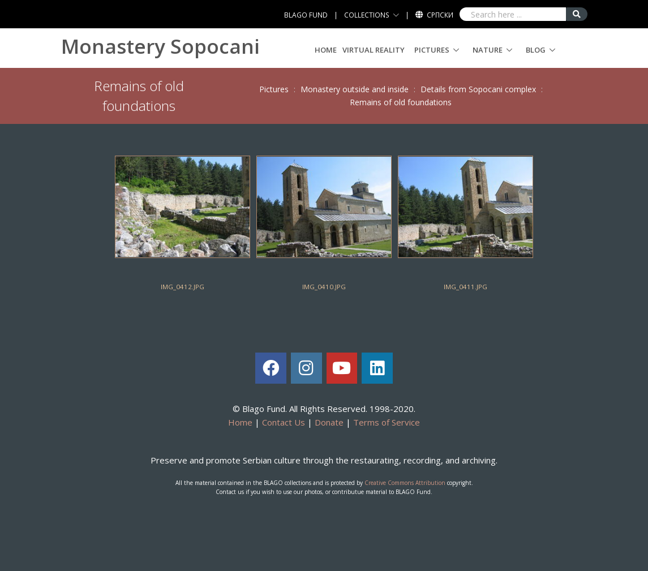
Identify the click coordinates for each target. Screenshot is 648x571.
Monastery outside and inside (355, 89)
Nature (488, 50)
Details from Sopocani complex (478, 89)
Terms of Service (386, 422)
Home (326, 50)
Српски (440, 15)
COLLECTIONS (366, 15)
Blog (536, 50)
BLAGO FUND (306, 15)
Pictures (431, 50)
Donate (329, 422)
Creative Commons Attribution (404, 483)
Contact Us (283, 422)
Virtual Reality (373, 50)
